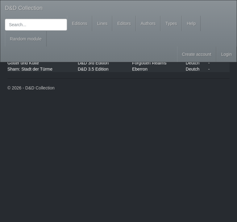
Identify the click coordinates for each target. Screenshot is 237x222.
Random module (26, 38)
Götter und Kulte (23, 62)
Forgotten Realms (149, 62)
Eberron (140, 69)
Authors (148, 23)
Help (191, 23)
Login (226, 54)
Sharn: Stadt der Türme (29, 69)
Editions (79, 23)
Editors (124, 23)
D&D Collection (24, 8)
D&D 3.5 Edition (93, 69)
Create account (196, 54)
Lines (102, 23)
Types (171, 23)
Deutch (192, 62)
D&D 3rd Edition (93, 62)
